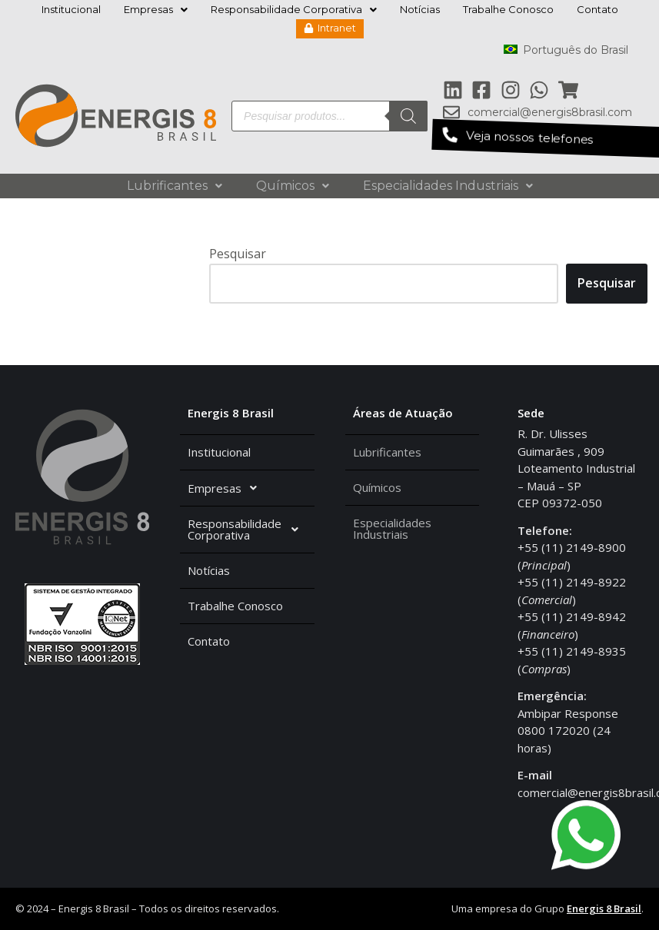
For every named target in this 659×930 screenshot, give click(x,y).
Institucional (71, 9)
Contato (597, 9)
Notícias (420, 9)
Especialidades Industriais (448, 185)
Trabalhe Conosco (508, 9)
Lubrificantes (174, 185)
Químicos (292, 185)
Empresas (156, 9)
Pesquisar (237, 253)
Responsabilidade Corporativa (294, 9)
